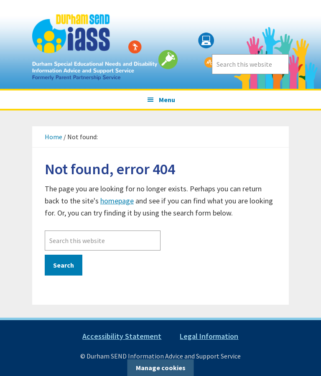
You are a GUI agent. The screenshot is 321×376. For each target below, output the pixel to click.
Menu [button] (167, 99)
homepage (117, 201)
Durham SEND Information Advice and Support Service (95, 44)
